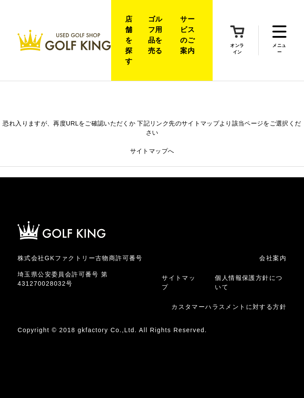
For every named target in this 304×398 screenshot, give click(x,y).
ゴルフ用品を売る (155, 34)
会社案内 (272, 258)
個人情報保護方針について (248, 282)
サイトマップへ (152, 150)
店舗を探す (128, 40)
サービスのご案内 (187, 34)
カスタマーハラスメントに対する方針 (228, 306)
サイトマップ (178, 282)
